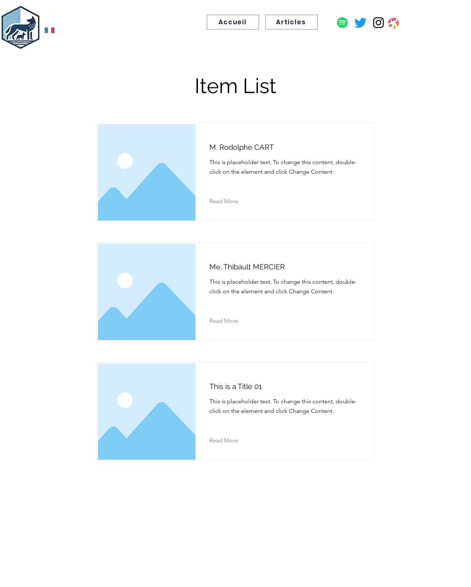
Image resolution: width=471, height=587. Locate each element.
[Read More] (229, 201)
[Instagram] (378, 22)
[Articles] (291, 22)
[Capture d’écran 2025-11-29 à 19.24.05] (393, 22)
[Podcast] (342, 22)
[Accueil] (233, 22)
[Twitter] (360, 22)
